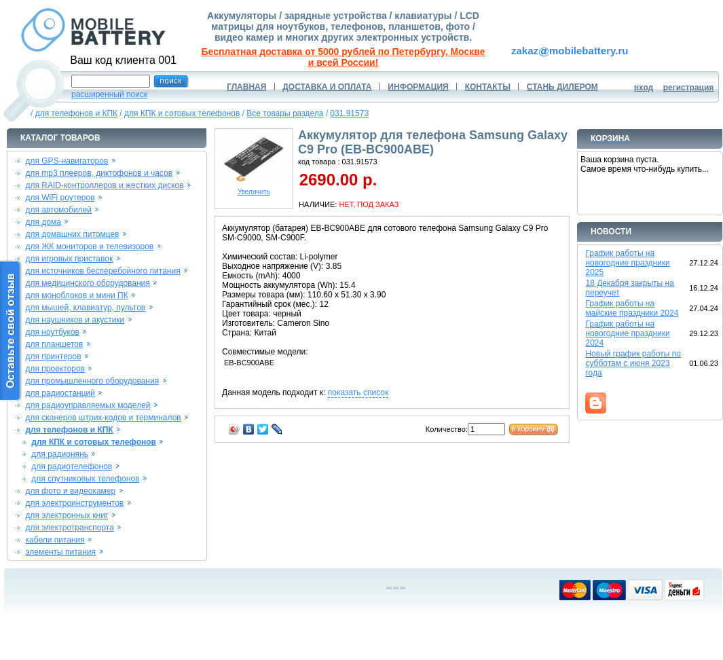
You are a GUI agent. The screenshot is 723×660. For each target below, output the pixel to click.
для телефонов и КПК (76, 113)
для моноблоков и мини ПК (76, 295)
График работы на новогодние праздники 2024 (627, 333)
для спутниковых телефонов (85, 478)
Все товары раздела (284, 113)
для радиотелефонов (71, 466)
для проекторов (55, 368)
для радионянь (59, 454)
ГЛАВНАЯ (246, 87)
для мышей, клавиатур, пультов (85, 307)
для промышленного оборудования (92, 381)
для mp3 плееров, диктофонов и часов (98, 173)
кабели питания (54, 540)
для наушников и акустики (74, 320)
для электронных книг (66, 515)
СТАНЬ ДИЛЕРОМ (562, 87)
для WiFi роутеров (59, 197)
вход (644, 87)
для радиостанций (60, 393)
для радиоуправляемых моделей (87, 405)
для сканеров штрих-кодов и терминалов (103, 417)
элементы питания (60, 552)
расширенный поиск (109, 94)
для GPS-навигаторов (66, 161)
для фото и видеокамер (70, 491)
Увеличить (254, 189)
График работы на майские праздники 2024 (631, 308)
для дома (42, 222)
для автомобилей (58, 210)
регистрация (688, 87)
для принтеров (53, 356)
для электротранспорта (69, 527)
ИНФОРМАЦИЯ (418, 87)
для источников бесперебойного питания (102, 271)
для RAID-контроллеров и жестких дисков (104, 185)
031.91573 (349, 113)
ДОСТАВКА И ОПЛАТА (326, 87)
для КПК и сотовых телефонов (182, 113)
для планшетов (54, 344)
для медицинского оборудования (87, 283)
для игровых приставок (69, 258)
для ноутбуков (52, 332)
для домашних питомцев (72, 234)
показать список (358, 392)
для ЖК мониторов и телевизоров (89, 246)
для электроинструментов (74, 503)
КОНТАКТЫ (488, 87)
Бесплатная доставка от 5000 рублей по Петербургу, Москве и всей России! (343, 57)
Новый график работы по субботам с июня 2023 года (633, 363)
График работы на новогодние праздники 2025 (627, 263)
